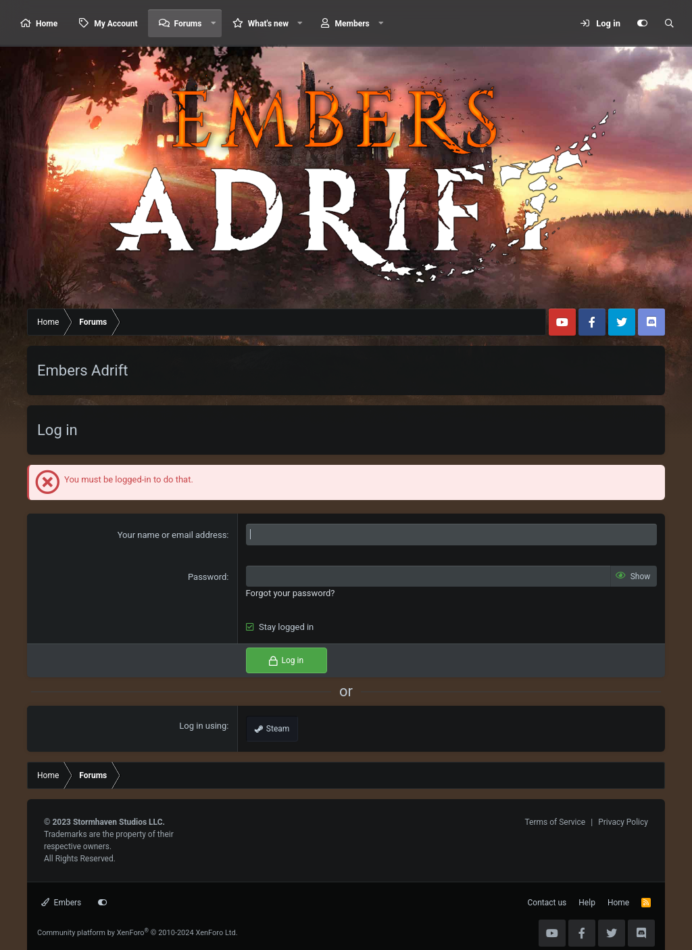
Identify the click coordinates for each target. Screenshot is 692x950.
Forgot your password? (290, 593)
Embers (61, 902)
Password (207, 577)
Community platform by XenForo (137, 932)
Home (46, 23)
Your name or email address (172, 535)
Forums (188, 23)
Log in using (202, 726)
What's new (268, 23)
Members (352, 23)
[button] (213, 23)
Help (586, 902)
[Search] (669, 23)
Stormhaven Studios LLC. (119, 822)
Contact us (547, 902)
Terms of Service (554, 822)
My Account (115, 23)
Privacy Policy (623, 822)
